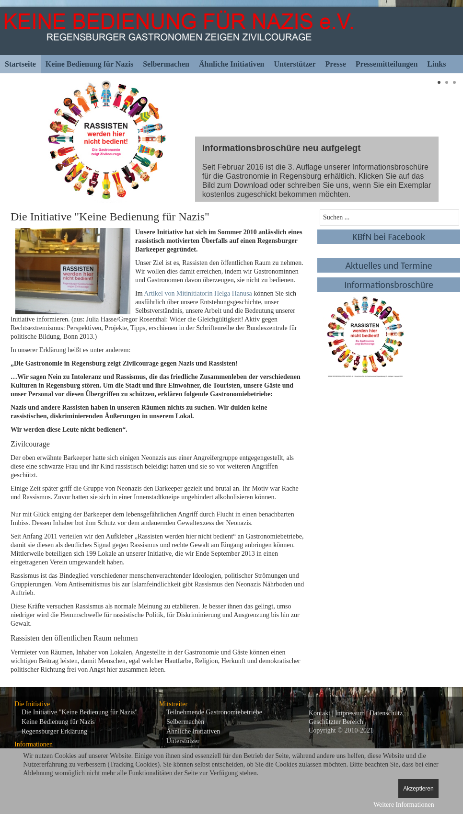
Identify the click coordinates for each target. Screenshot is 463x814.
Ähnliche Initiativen (231, 64)
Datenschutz (386, 713)
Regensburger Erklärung (54, 731)
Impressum (350, 713)
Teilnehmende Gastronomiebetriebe (214, 712)
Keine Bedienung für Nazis (89, 64)
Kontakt (319, 713)
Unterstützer (294, 64)
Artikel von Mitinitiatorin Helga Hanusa (198, 293)
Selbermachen (166, 64)
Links (436, 64)
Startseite (20, 64)
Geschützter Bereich (336, 721)
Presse (335, 64)
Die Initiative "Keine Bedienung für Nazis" (80, 712)
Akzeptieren (418, 788)
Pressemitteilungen (386, 64)
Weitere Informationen (403, 804)
